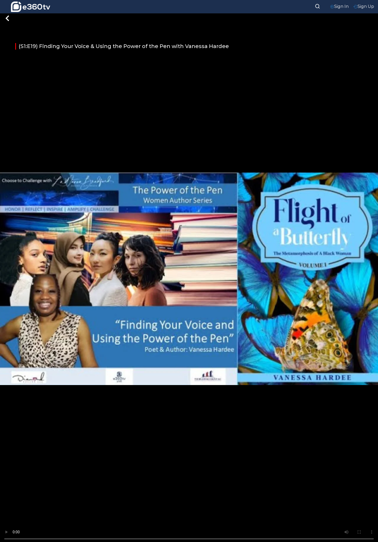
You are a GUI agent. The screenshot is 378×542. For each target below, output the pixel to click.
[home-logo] (30, 6)
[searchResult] (318, 5)
